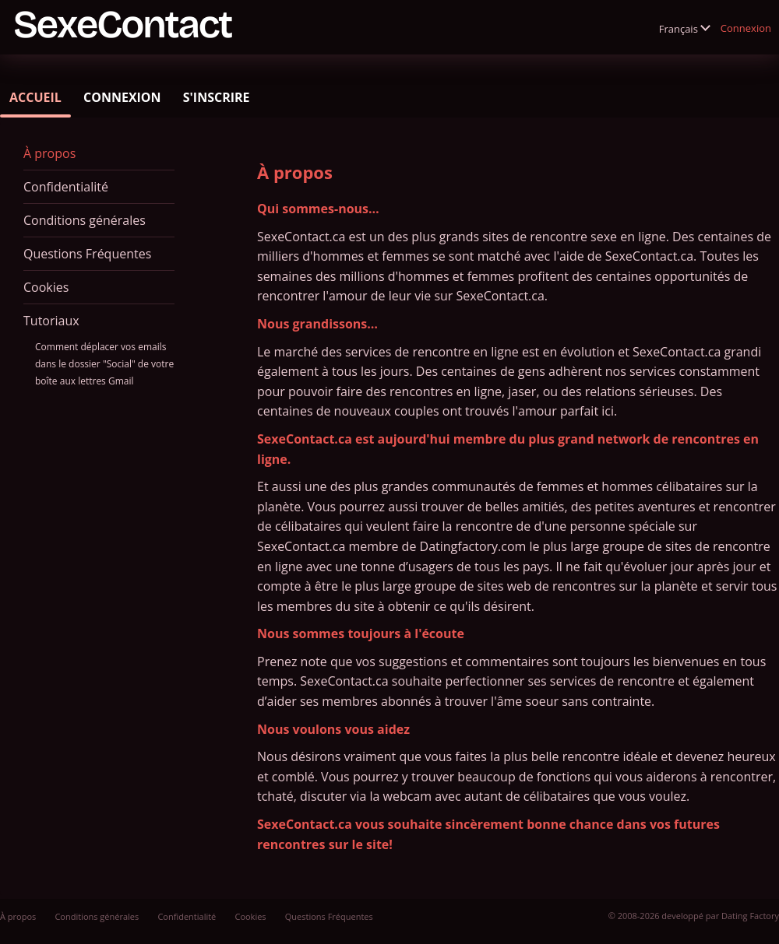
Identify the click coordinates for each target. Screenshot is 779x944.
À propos (49, 153)
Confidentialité (65, 186)
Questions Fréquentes (87, 253)
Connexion (746, 28)
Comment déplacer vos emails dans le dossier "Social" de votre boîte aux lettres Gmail (104, 364)
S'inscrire (216, 97)
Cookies (46, 287)
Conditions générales (84, 220)
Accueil (35, 97)
